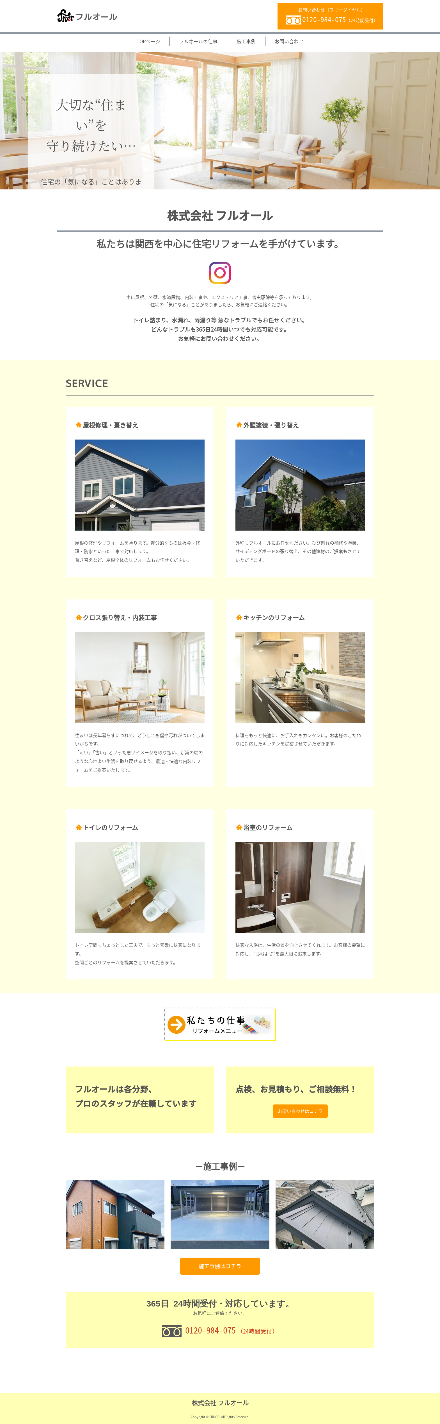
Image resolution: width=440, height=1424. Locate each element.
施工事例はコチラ (220, 1266)
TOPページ (148, 41)
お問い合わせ (289, 41)
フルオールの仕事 (198, 41)
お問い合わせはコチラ (300, 1163)
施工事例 (246, 41)
